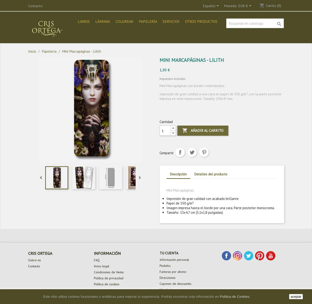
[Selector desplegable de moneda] (245, 6)
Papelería (148, 21)
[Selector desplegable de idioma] (211, 6)
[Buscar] (255, 23)
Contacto (35, 5)
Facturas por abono (173, 272)
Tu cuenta (169, 253)
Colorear (124, 21)
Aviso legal (101, 266)
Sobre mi (34, 260)
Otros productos (201, 21)
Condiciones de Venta (109, 272)
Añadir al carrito (202, 131)
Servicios (171, 21)
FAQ (97, 260)
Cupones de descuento (175, 284)
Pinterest (204, 152)
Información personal (174, 260)
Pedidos (165, 266)
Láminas (102, 21)
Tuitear (192, 152)
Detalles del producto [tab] (210, 174)
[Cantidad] (165, 131)
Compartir (180, 152)
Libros (84, 21)
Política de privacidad (108, 278)
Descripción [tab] (178, 174)
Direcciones (167, 278)
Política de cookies (106, 284)
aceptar (296, 296)
